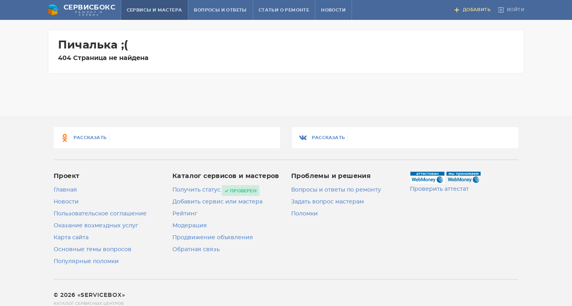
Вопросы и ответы (220, 10)
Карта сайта (71, 237)
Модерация (189, 226)
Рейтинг (184, 214)
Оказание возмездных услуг (96, 226)
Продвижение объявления (212, 237)
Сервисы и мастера (154, 10)
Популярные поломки (86, 261)
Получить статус (196, 190)
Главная (65, 190)
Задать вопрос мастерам (327, 202)
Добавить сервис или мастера (217, 202)
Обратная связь (196, 249)
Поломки (304, 214)
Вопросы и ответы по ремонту (336, 190)
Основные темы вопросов (92, 249)
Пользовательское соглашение (100, 214)
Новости (333, 10)
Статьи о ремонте (284, 10)
